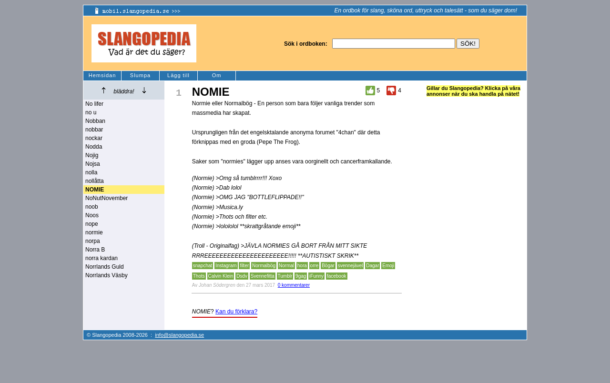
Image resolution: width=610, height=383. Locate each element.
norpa (92, 241)
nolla (91, 172)
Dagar (372, 265)
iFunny (316, 276)
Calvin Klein (221, 276)
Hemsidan (102, 75)
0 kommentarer (294, 285)
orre (314, 265)
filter (244, 265)
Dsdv (241, 276)
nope (91, 224)
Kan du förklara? (236, 311)
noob (91, 206)
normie (94, 232)
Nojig (91, 155)
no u (90, 112)
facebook (336, 276)
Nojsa (92, 164)
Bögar (328, 265)
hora (302, 265)
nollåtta (94, 181)
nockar (93, 138)
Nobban (95, 121)
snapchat (203, 265)
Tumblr (285, 276)
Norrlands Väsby (106, 275)
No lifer (94, 104)
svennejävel (350, 265)
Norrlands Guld (104, 266)
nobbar (94, 129)
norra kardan (101, 258)
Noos (92, 215)
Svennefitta (262, 276)
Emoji (388, 265)
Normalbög (263, 265)
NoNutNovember (106, 198)
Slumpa (140, 75)
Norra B (95, 249)
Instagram (225, 265)
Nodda (93, 146)
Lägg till (178, 75)
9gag (300, 276)
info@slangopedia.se (179, 335)
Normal (286, 265)
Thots (199, 276)
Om (217, 75)
